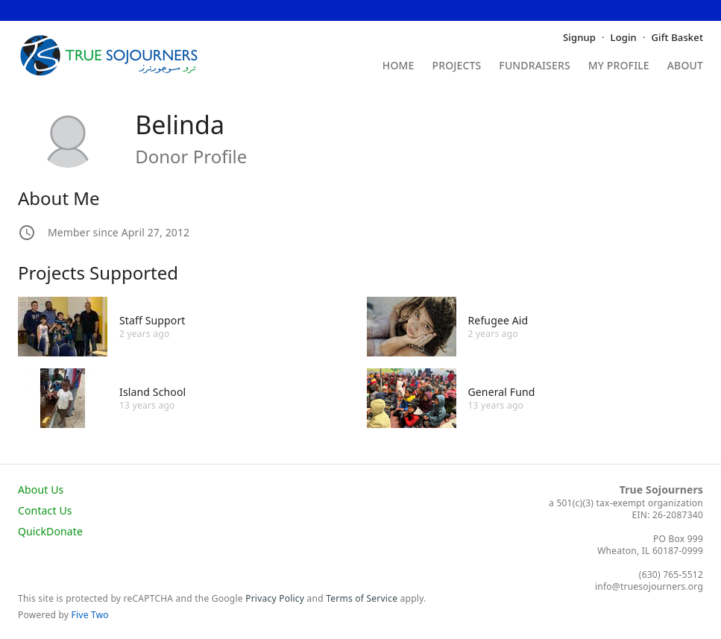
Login (624, 37)
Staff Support (152, 320)
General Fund (501, 392)
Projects (457, 66)
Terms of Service (361, 598)
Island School (152, 392)
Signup (579, 37)
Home (398, 66)
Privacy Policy (274, 598)
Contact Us (45, 510)
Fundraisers (534, 66)
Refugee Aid (498, 320)
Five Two (90, 614)
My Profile (618, 66)
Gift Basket (677, 37)
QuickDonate (50, 531)
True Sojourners (661, 489)
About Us (40, 489)
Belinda (179, 124)
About (685, 66)
